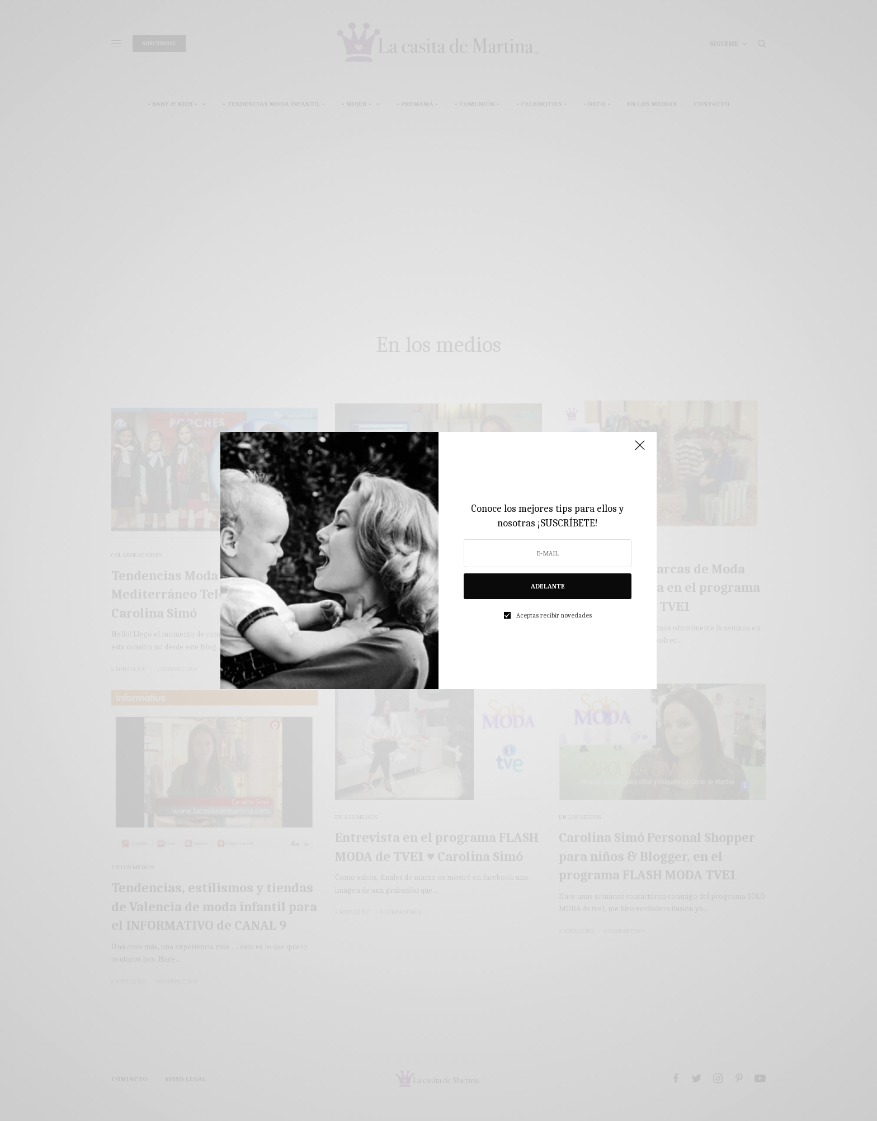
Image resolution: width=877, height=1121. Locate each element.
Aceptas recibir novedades (554, 615)
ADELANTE (548, 586)
